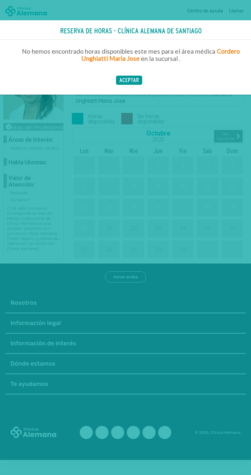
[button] (129, 80)
